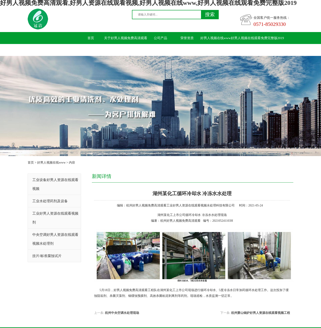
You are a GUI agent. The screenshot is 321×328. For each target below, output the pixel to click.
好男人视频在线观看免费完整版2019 (257, 38)
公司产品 (160, 38)
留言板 (134, 50)
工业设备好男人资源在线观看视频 (55, 184)
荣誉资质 (187, 38)
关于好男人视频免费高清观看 (125, 38)
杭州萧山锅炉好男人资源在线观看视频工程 (260, 313)
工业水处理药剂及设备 (50, 201)
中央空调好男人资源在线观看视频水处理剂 (55, 239)
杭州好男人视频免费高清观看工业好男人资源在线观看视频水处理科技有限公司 (180, 205)
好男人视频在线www (215, 38)
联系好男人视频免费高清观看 (99, 50)
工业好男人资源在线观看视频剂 (55, 218)
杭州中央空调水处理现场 (122, 313)
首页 (90, 38)
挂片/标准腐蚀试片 (47, 256)
